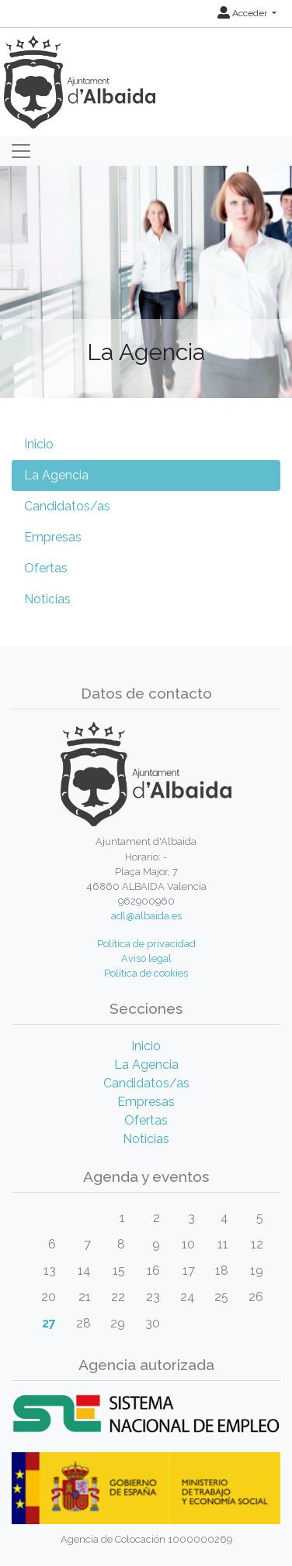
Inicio (39, 444)
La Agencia (56, 475)
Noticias (47, 599)
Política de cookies (146, 973)
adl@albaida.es (146, 916)
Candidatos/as (67, 506)
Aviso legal (146, 958)
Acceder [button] (243, 13)
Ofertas (46, 568)
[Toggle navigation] (21, 151)
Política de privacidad (146, 944)
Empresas (53, 537)
